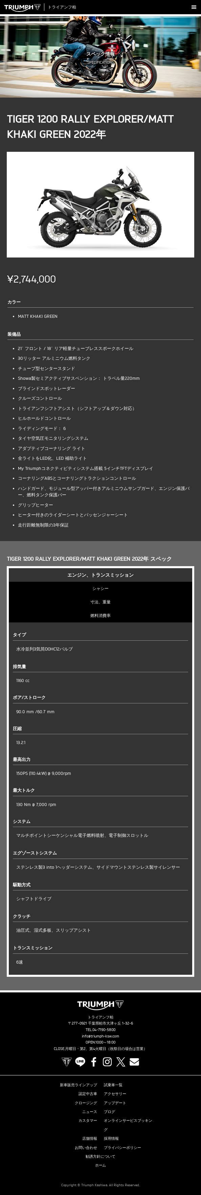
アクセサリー (115, 1093)
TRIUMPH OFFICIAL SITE (67, 1062)
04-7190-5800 (104, 1029)
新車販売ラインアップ (78, 1085)
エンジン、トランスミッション (100, 575)
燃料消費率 (100, 615)
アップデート (115, 1102)
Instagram (107, 1062)
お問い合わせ (86, 1147)
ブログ (109, 1111)
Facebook (94, 1062)
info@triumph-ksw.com (100, 1036)
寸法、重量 (100, 601)
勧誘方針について (100, 1156)
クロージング (86, 1102)
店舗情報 (89, 1138)
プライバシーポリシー (122, 1147)
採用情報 (111, 1138)
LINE (80, 1062)
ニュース (89, 1111)
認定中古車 (88, 1093)
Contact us (134, 1062)
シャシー (100, 588)
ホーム (100, 1165)
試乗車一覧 (113, 1085)
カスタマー (88, 1120)
